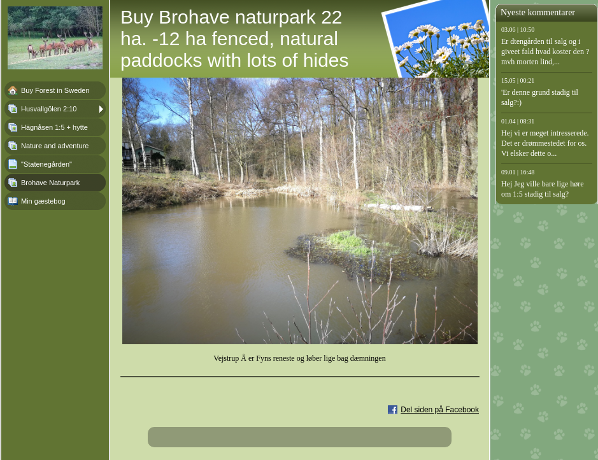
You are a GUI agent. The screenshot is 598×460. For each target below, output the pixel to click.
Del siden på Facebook (440, 409)
